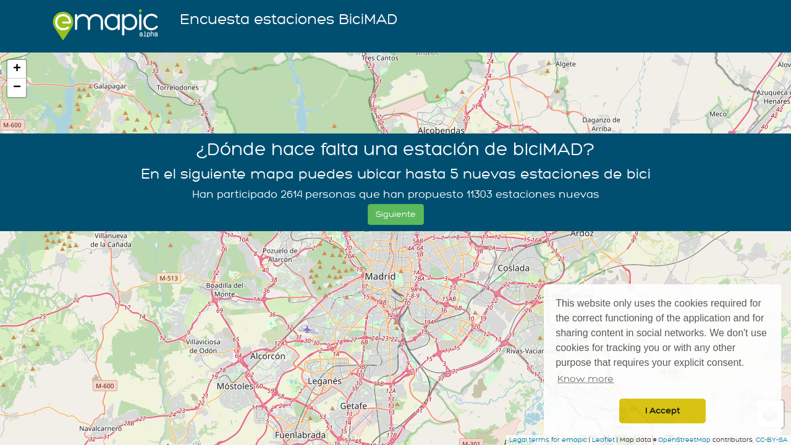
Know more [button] (585, 379)
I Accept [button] (662, 410)
